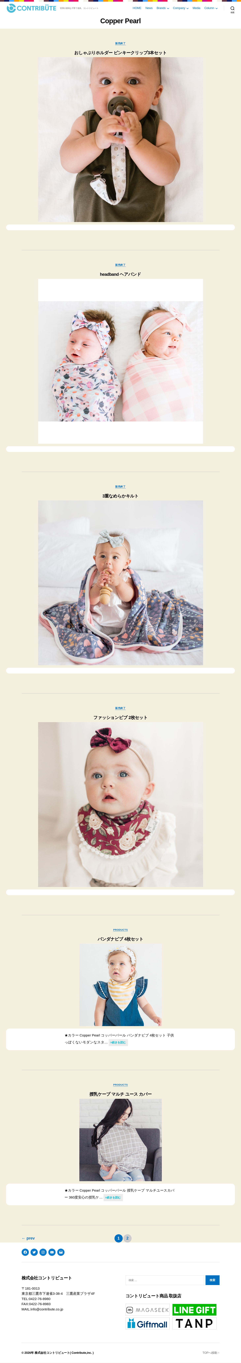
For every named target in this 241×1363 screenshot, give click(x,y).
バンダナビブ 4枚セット (121, 939)
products (120, 929)
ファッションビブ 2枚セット (120, 717)
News (149, 8)
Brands (161, 8)
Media (196, 8)
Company (179, 8)
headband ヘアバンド (120, 274)
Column (209, 8)
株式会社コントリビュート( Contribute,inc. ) (64, 1353)
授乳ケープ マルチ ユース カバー (120, 1094)
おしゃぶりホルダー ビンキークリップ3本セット (120, 52)
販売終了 (120, 43)
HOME (137, 8)
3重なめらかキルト (120, 496)
